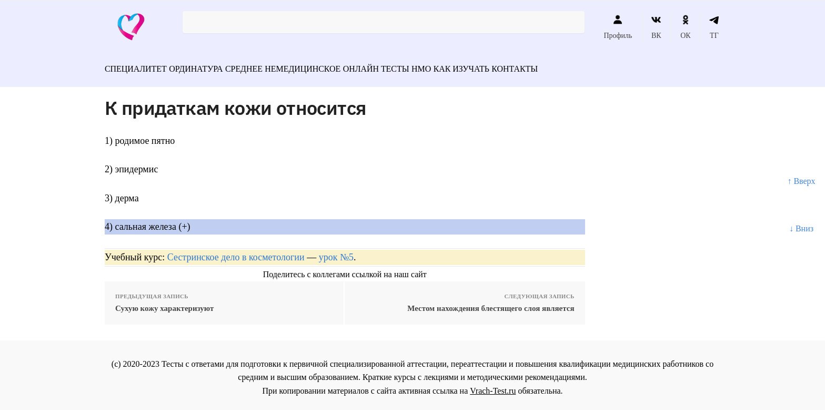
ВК (656, 27)
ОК (685, 27)
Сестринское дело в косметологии (236, 252)
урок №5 (336, 252)
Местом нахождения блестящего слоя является (490, 303)
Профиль (617, 27)
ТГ (714, 27)
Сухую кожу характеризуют (164, 303)
